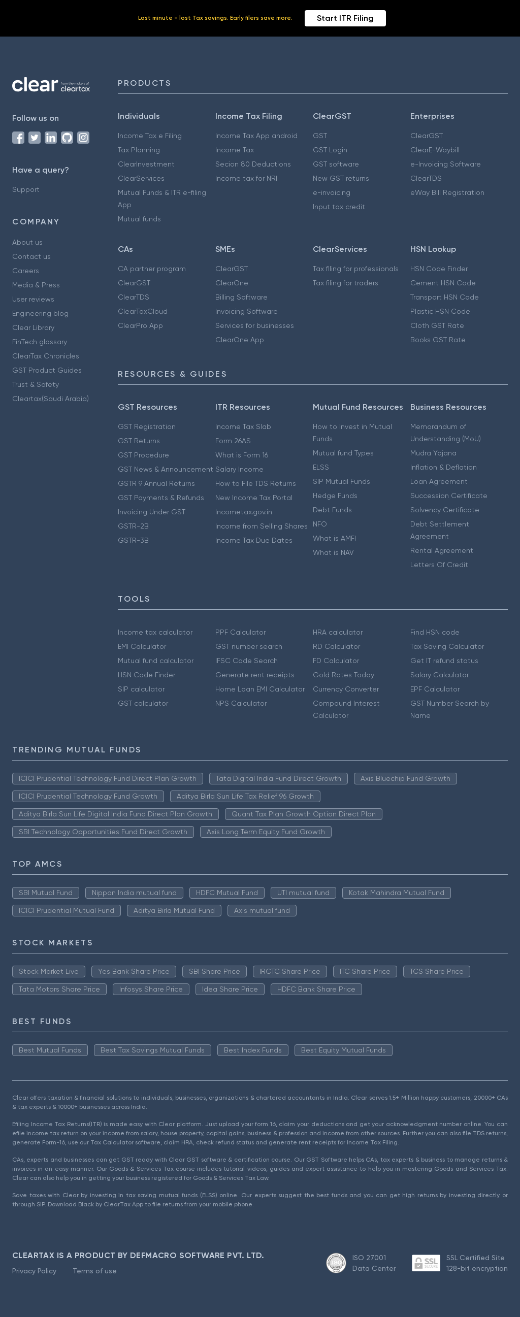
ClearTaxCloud (143, 311)
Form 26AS (233, 441)
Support (26, 189)
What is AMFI (334, 538)
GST (320, 135)
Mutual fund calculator (155, 660)
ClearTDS (426, 178)
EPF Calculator (435, 689)
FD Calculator (336, 660)
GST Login (330, 150)
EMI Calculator (142, 646)
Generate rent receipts (255, 675)
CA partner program (152, 269)
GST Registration (147, 426)
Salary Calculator (439, 675)
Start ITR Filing (345, 18)
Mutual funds (139, 219)
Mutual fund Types (343, 453)
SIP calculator (141, 689)
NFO (320, 524)
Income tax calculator (155, 632)
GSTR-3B (133, 540)
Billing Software (241, 297)
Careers (25, 271)
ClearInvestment (146, 164)
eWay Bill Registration (447, 192)
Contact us (31, 256)
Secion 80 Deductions (253, 164)
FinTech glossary (39, 342)
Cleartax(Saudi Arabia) (50, 398)
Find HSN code (435, 632)
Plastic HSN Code (440, 311)
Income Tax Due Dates (253, 540)
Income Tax (234, 150)
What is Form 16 (241, 455)
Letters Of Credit (439, 565)
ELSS (321, 467)
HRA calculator (338, 632)
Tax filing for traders (345, 283)
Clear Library (33, 327)
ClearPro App (140, 325)
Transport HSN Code (444, 297)
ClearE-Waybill (435, 150)
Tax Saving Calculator (447, 646)
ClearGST (426, 135)
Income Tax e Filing (150, 135)
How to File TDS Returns (255, 483)
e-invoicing (331, 192)
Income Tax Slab (243, 426)
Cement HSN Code (443, 283)
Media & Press (36, 285)
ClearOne (231, 283)
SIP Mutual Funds (341, 481)
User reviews (33, 299)
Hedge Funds (335, 495)
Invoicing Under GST (151, 512)
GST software (336, 164)
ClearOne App (239, 340)
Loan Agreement (439, 481)
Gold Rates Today (343, 675)
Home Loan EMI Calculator (260, 689)
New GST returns (341, 178)
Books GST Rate (438, 340)
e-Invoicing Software (445, 164)
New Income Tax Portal (253, 497)
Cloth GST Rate (437, 325)
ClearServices (141, 178)
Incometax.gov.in (243, 512)
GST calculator (143, 703)
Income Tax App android (256, 135)
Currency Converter (346, 689)
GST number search (248, 646)
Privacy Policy (34, 1271)
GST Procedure (143, 455)
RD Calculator (336, 646)
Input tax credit (339, 207)
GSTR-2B (133, 526)
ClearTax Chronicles (45, 356)
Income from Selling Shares (261, 526)
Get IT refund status (444, 660)
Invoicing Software (246, 311)
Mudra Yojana (433, 453)
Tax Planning (139, 150)
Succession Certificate (449, 495)
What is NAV (333, 552)
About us (27, 242)
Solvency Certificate (444, 510)
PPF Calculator (240, 632)
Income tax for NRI (246, 178)
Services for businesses (254, 325)
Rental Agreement (441, 550)
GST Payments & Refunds (161, 497)
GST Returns (139, 441)
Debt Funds (332, 510)
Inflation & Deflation (443, 467)
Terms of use (95, 1271)
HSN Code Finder (439, 269)
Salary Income (239, 469)
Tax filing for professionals (356, 269)
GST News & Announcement (165, 469)
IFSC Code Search (246, 660)
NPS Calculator (241, 703)
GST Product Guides (47, 370)
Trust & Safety (35, 384)
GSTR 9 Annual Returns (156, 483)
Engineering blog (40, 313)
